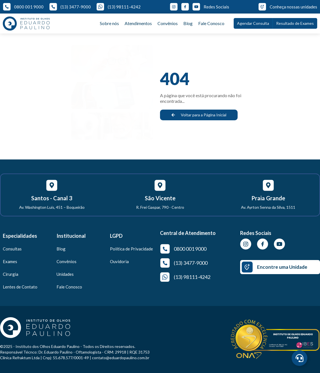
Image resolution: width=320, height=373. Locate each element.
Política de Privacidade (131, 248)
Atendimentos (138, 23)
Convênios (167, 23)
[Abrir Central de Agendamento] (299, 358)
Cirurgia (10, 274)
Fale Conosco (211, 23)
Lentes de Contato (20, 286)
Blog (188, 23)
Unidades (65, 274)
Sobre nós (109, 23)
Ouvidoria (119, 261)
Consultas (12, 248)
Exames (10, 261)
